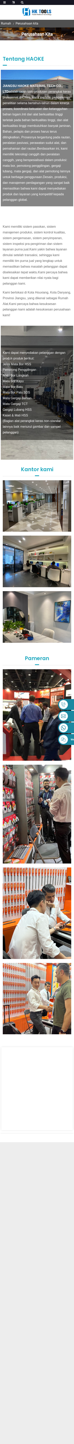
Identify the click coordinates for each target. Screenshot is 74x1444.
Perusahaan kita (27, 23)
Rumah (6, 23)
